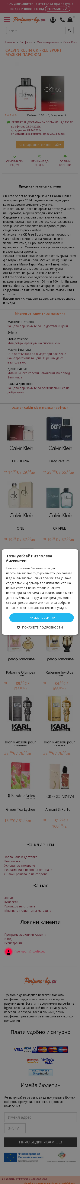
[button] (40, 627)
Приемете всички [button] (41, 618)
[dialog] (40, 592)
